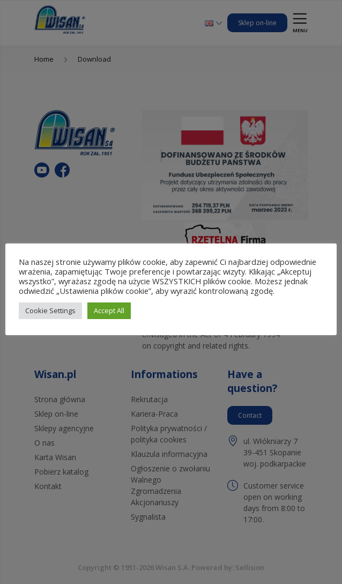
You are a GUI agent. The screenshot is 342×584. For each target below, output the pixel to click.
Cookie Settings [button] (50, 310)
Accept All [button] (109, 310)
